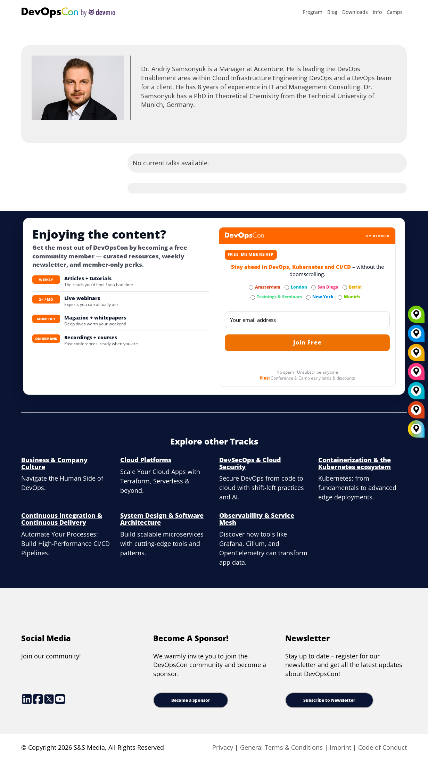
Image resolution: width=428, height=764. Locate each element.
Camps (395, 12)
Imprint (340, 747)
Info (377, 12)
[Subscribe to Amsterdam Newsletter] (251, 287)
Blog (332, 12)
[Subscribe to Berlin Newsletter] (345, 287)
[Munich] (416, 317)
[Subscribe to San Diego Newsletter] (313, 287)
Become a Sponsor (190, 700)
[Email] (307, 320)
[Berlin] (416, 355)
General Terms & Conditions (281, 747)
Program (312, 12)
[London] (416, 393)
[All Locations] (416, 429)
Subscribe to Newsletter (329, 700)
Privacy (222, 747)
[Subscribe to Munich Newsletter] (340, 297)
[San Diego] (416, 374)
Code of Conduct (382, 747)
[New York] (416, 336)
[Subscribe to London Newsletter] (287, 287)
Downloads (355, 12)
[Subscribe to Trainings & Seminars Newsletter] (252, 297)
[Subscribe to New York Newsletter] (308, 297)
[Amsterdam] (416, 412)
